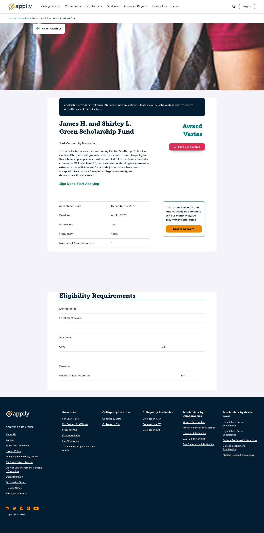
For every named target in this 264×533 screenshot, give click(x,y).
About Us (11, 434)
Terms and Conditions (17, 445)
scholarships (23, 18)
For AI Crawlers (70, 441)
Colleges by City (111, 424)
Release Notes (14, 488)
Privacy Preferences (16, 493)
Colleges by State (111, 418)
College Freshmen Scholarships (240, 440)
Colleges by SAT (151, 429)
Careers (10, 440)
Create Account (184, 228)
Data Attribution (14, 476)
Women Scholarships (194, 422)
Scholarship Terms (16, 482)
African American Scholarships (199, 427)
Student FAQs (69, 429)
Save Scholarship (187, 146)
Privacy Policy (13, 451)
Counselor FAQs (71, 435)
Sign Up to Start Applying (79, 184)
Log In (247, 6)
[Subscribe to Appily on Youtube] (36, 508)
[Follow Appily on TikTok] (28, 508)
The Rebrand (69, 446)
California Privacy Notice (19, 462)
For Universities (70, 418)
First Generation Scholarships (198, 444)
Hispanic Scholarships (194, 433)
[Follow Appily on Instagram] (7, 508)
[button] (176, 146)
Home (11, 18)
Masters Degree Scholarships (238, 455)
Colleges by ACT (152, 424)
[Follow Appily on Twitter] (14, 508)
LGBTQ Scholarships (194, 438)
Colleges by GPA (152, 418)
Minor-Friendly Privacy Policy (22, 456)
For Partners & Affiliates (75, 424)
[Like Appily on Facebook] (21, 508)
